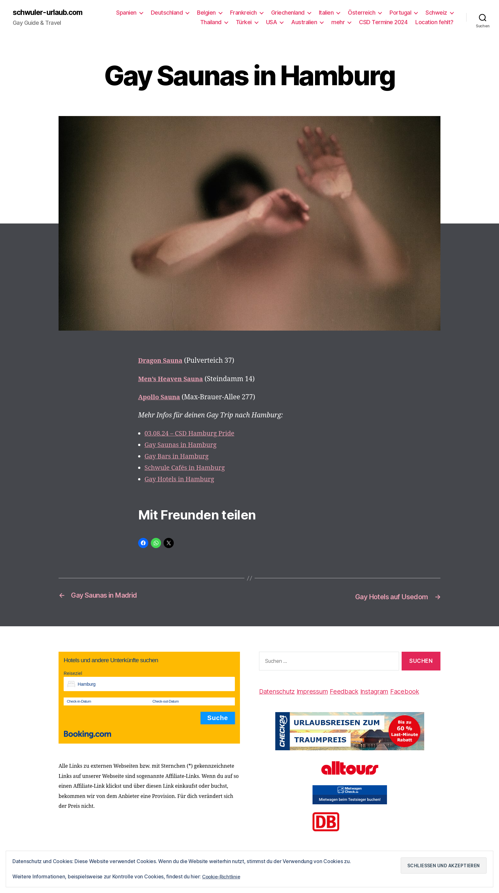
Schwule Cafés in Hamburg (187, 468)
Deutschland (167, 13)
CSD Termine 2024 (383, 22)
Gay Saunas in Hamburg (182, 445)
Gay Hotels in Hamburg (181, 480)
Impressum (317, 691)
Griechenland (288, 13)
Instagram (384, 691)
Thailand (210, 22)
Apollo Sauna (160, 397)
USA (271, 22)
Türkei (244, 22)
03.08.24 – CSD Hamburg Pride (192, 434)
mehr (338, 22)
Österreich (361, 13)
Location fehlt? (434, 22)
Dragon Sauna (161, 361)
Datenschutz (278, 691)
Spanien (126, 13)
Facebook (417, 691)
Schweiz (436, 13)
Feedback (352, 691)
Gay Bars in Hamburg (178, 457)
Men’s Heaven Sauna (172, 379)
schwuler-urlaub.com (49, 13)
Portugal (400, 13)
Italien (326, 13)
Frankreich (243, 13)
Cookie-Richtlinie (222, 877)
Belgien (206, 13)
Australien (304, 22)
